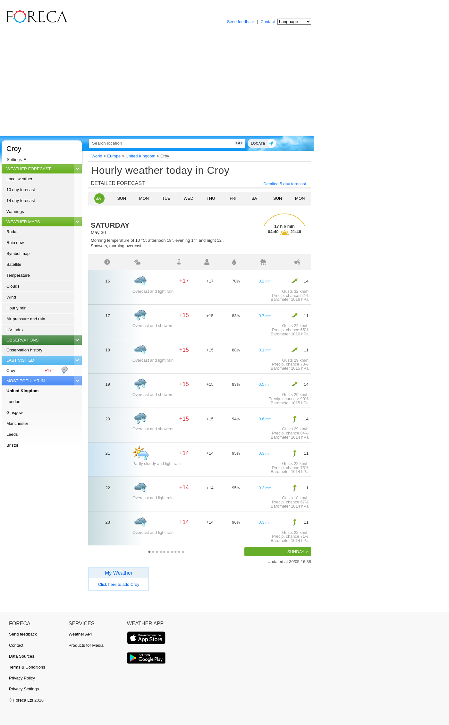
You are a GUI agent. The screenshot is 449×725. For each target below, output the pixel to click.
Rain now (15, 242)
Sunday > (297, 552)
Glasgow (14, 412)
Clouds (12, 286)
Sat (99, 198)
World (96, 156)
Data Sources (21, 656)
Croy (13, 149)
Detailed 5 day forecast (284, 183)
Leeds (12, 434)
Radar (12, 231)
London (13, 401)
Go (230, 143)
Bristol (12, 445)
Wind (11, 297)
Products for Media (86, 645)
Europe (114, 156)
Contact (267, 21)
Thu (211, 198)
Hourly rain (16, 308)
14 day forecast (20, 200)
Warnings (15, 211)
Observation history (24, 350)
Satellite (13, 264)
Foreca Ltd (23, 700)
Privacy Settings (24, 689)
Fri (233, 198)
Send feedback (241, 21)
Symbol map (18, 253)
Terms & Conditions (27, 667)
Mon (144, 198)
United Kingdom (22, 390)
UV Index (14, 329)
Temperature (18, 275)
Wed (188, 198)
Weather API (80, 634)
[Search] (162, 143)
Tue (166, 198)
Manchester (17, 423)
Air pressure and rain (25, 318)
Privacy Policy (22, 678)
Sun (121, 198)
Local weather (19, 178)
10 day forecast (20, 189)
